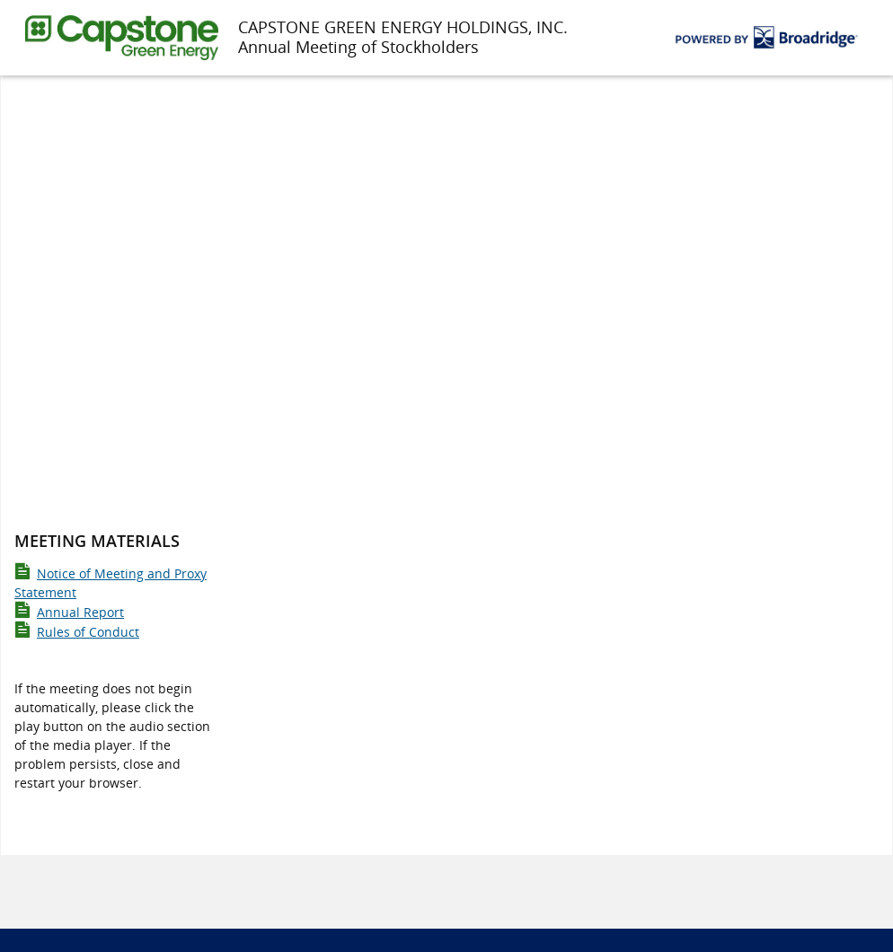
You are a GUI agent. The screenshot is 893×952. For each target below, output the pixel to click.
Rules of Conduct (76, 631)
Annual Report (69, 612)
